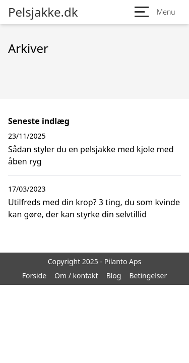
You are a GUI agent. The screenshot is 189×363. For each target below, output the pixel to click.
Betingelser (148, 275)
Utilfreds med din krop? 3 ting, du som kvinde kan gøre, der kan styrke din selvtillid (94, 208)
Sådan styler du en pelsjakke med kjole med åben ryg (91, 155)
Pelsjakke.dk (43, 12)
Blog (113, 275)
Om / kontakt (76, 275)
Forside (34, 275)
